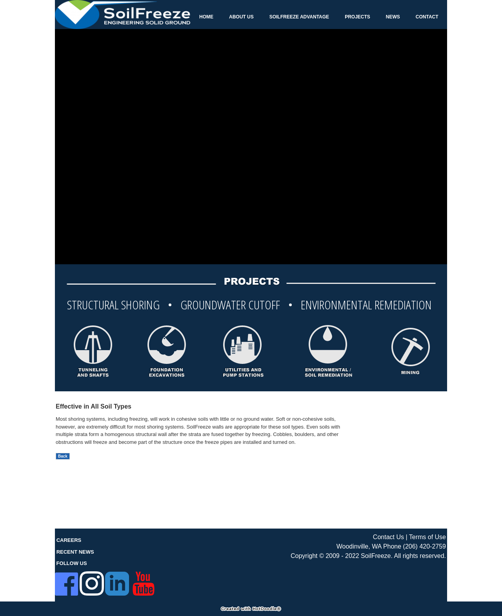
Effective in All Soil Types (93, 406)
